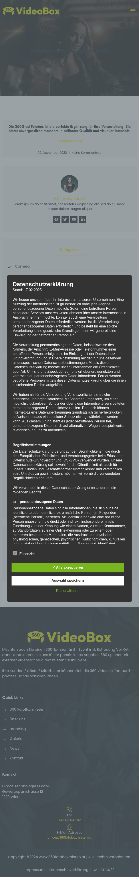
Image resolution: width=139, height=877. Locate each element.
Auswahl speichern (68, 580)
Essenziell (24, 553)
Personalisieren (68, 591)
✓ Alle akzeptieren (67, 567)
